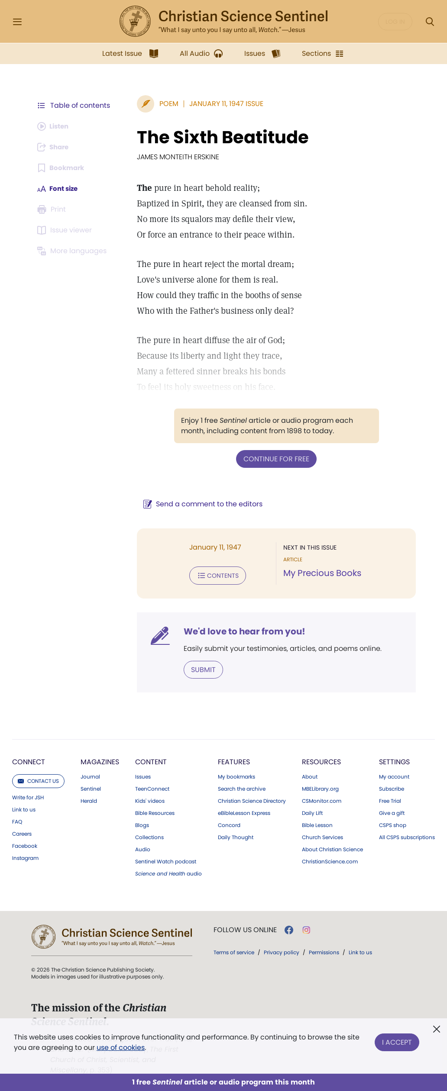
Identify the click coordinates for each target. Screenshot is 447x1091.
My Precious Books (320, 573)
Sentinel (91, 787)
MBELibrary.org (320, 787)
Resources (321, 760)
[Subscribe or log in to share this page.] (55, 147)
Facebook (24, 844)
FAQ (17, 820)
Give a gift (392, 811)
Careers (22, 832)
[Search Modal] (429, 21)
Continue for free (274, 458)
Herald (89, 799)
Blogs (142, 823)
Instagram (25, 856)
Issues (143, 775)
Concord (229, 823)
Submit (199, 668)
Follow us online (245, 928)
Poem (164, 104)
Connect (28, 760)
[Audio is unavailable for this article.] (54, 126)
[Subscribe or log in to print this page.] (52, 209)
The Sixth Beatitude (218, 137)
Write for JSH (28, 795)
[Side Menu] (17, 21)
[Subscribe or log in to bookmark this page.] (62, 168)
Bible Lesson (317, 823)
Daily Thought (235, 835)
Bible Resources (155, 811)
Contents (213, 575)
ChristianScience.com (330, 860)
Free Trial (390, 799)
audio (168, 872)
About (309, 775)
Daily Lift (312, 811)
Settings (394, 760)
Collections (149, 835)
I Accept (397, 1041)
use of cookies (121, 1047)
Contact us (38, 779)
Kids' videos (150, 799)
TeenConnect (152, 787)
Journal (90, 775)
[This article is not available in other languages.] (73, 251)
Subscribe (391, 787)
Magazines (100, 760)
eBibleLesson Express (244, 811)
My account (394, 775)
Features (234, 760)
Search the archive (242, 787)
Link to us (24, 808)
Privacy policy (281, 950)
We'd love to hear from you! (240, 630)
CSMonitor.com (321, 799)
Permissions (324, 950)
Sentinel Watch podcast (165, 860)
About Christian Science (332, 847)
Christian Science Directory (252, 799)
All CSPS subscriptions (407, 835)
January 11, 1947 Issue (222, 104)
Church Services (322, 835)
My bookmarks (236, 775)
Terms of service (234, 950)
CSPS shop (392, 823)
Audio (142, 847)
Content (151, 760)
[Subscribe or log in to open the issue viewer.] (65, 230)
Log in (395, 21)
